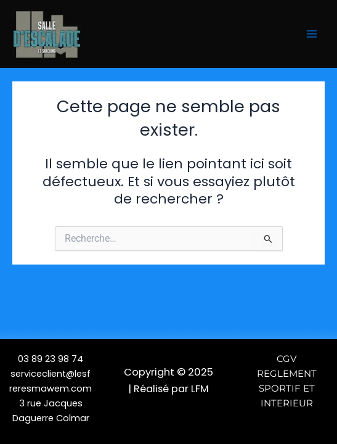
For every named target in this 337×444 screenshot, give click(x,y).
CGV (286, 358)
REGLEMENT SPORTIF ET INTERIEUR (287, 388)
